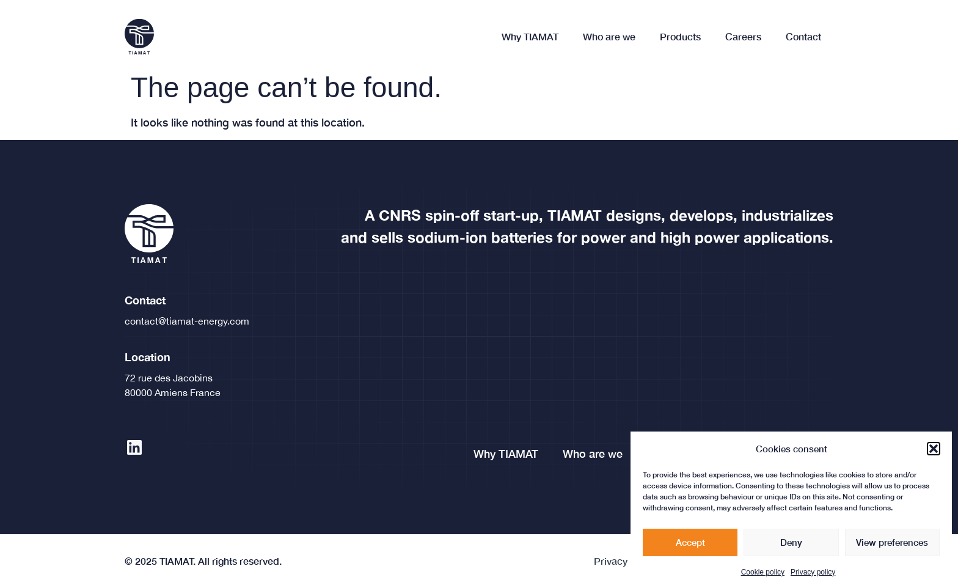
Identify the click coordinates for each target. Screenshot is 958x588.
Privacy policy (813, 575)
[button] (933, 452)
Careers (743, 36)
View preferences (892, 545)
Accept (690, 545)
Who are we (609, 36)
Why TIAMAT (530, 36)
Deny (791, 545)
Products (680, 36)
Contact (803, 36)
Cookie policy (762, 575)
